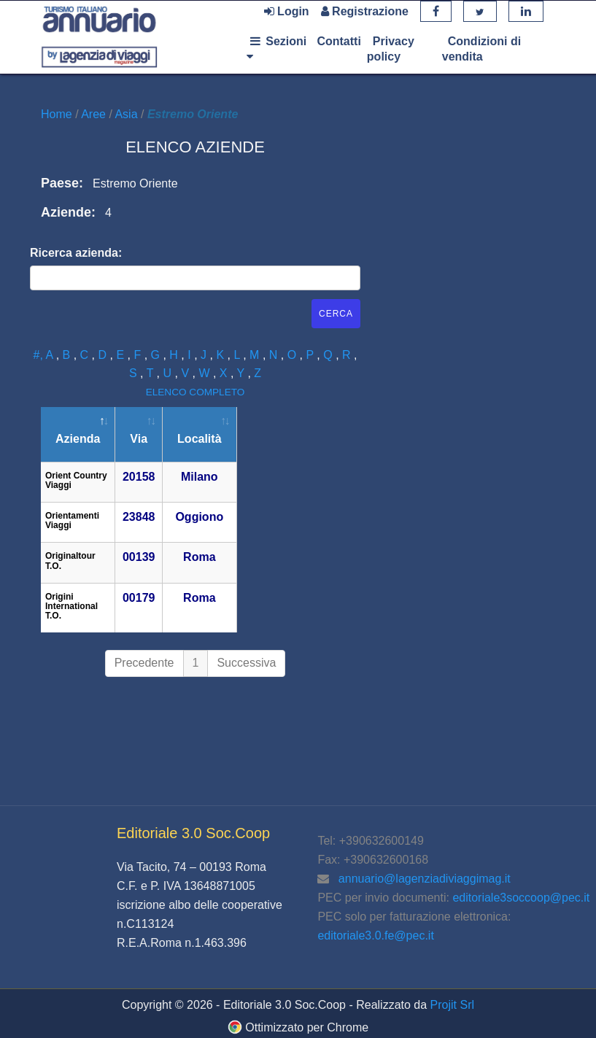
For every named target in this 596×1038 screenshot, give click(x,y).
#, (40, 355)
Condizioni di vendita (481, 49)
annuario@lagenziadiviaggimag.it (424, 878)
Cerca (336, 314)
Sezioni (276, 48)
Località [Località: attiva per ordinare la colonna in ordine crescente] (199, 439)
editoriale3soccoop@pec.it (520, 897)
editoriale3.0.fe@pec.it (375, 935)
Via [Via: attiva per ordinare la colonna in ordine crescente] (138, 439)
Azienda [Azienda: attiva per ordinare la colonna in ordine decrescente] (77, 439)
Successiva (246, 663)
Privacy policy (390, 49)
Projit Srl (452, 1005)
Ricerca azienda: (76, 253)
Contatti (338, 41)
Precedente (144, 663)
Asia (128, 114)
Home (58, 114)
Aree (95, 114)
